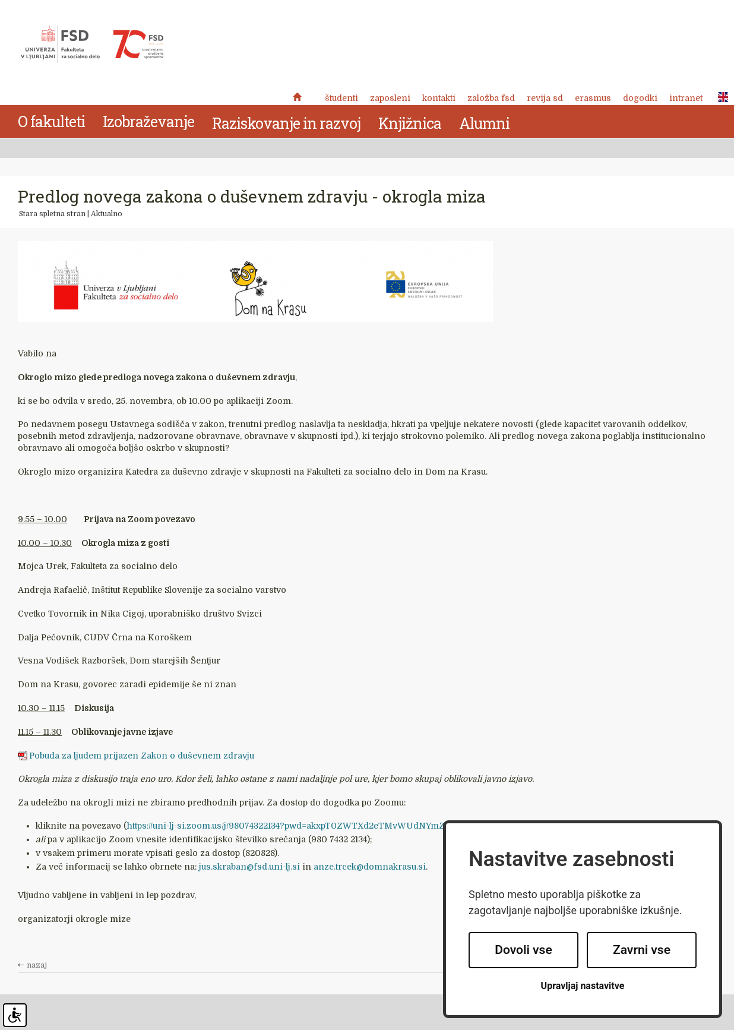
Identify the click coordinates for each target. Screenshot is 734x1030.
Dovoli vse (523, 950)
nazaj (37, 965)
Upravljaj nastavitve (583, 985)
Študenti (341, 98)
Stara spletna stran (52, 214)
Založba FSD (491, 98)
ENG (719, 97)
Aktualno (106, 214)
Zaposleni (390, 98)
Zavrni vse (641, 950)
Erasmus (593, 98)
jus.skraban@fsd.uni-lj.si (249, 866)
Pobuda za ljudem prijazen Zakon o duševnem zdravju (141, 755)
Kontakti (438, 98)
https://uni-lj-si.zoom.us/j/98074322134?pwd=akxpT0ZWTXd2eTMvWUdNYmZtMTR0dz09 (311, 825)
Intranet (686, 98)
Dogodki (640, 98)
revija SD (545, 98)
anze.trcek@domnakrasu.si (370, 866)
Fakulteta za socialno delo (92, 44)
